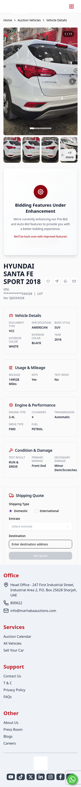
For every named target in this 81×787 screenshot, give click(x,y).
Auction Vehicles (29, 20)
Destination (17, 536)
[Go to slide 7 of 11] (43, 128)
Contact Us (12, 676)
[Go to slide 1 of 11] (32, 128)
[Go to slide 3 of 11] (37, 128)
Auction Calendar (17, 636)
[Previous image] (8, 81)
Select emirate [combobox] (40, 526)
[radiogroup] (40, 511)
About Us (10, 722)
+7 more (67, 155)
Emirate (14, 519)
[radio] (10, 511)
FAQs (7, 696)
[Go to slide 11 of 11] (50, 128)
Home (7, 20)
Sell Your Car (13, 650)
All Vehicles (12, 643)
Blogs (8, 736)
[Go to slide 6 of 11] (42, 128)
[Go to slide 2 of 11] (35, 128)
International (49, 511)
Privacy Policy (14, 690)
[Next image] (72, 81)
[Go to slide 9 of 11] (47, 128)
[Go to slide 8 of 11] (45, 128)
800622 (16, 603)
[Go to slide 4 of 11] (38, 128)
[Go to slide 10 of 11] (49, 128)
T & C (7, 683)
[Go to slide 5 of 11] (40, 128)
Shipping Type (19, 504)
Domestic (21, 511)
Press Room (13, 729)
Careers (9, 743)
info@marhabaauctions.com (33, 610)
